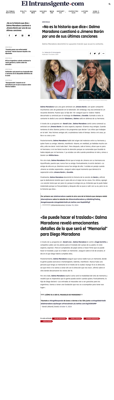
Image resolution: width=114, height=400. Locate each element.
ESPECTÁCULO (73, 12)
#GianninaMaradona (76, 199)
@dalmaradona (60, 196)
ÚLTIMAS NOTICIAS (10, 12)
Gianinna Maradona (92, 318)
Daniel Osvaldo (76, 318)
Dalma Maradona (47, 107)
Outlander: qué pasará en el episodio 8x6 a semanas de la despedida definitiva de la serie (19, 74)
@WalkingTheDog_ (93, 199)
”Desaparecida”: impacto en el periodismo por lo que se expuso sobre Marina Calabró (18, 85)
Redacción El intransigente (53, 52)
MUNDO (52, 12)
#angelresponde (47, 202)
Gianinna (76, 115)
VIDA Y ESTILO (96, 12)
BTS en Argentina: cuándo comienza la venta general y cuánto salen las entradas (18, 63)
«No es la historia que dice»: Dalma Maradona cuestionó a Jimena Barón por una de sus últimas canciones (18, 27)
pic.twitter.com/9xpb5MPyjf (79, 202)
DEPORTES (60, 12)
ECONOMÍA (33, 12)
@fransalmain (67, 303)
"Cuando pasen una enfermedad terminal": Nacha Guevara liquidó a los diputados (18, 51)
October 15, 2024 (72, 205)
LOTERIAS (84, 12)
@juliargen (57, 303)
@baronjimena (46, 199)
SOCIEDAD (43, 12)
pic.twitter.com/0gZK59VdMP (85, 303)
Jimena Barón (81, 107)
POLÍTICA (23, 12)
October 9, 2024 (66, 306)
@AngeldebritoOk (61, 202)
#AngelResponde (56, 300)
